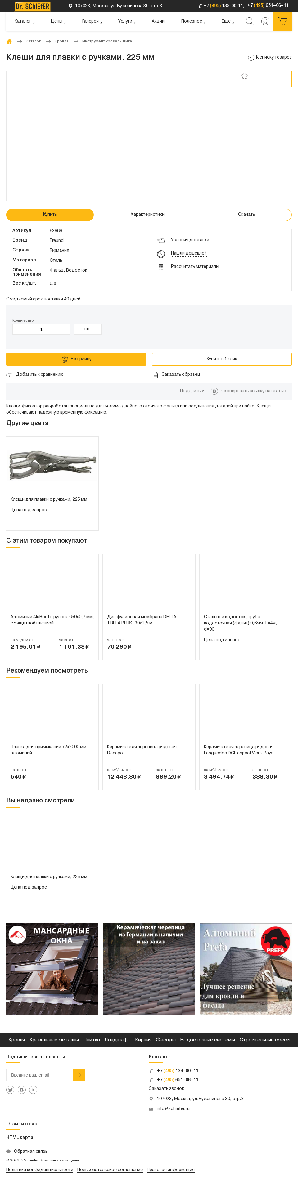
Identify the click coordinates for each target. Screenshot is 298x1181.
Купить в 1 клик (222, 359)
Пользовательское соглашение (110, 1170)
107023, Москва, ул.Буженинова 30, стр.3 (200, 1099)
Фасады (166, 1040)
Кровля (16, 1040)
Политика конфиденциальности (39, 1170)
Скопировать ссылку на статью (253, 391)
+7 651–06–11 (173, 1080)
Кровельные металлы (54, 1040)
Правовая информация (171, 1170)
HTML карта (20, 1138)
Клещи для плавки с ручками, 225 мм (49, 500)
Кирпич (143, 1040)
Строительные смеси (265, 1040)
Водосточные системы (207, 1040)
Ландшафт (117, 1040)
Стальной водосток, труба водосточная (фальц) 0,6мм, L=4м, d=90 (240, 623)
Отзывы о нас (21, 1124)
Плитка (91, 1040)
